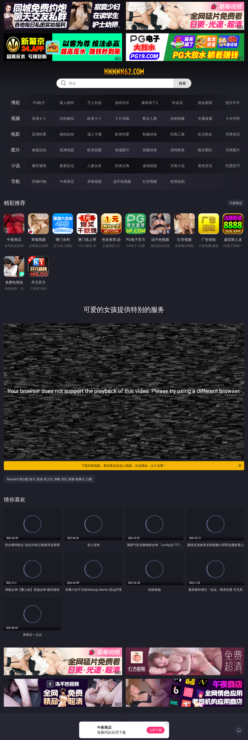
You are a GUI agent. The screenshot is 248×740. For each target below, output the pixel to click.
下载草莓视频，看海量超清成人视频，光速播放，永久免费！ (161, 465)
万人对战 (94, 102)
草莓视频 (94, 181)
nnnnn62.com (124, 71)
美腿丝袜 (150, 149)
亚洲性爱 (39, 134)
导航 (15, 181)
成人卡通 (94, 134)
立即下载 (155, 730)
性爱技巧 (233, 165)
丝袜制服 (177, 118)
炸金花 (177, 102)
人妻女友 (94, 165)
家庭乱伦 (67, 165)
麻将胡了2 (149, 102)
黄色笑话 (205, 165)
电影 (15, 134)
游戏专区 (122, 102)
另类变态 (233, 134)
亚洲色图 (67, 149)
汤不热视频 (122, 181)
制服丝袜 (150, 134)
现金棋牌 (205, 102)
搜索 (182, 83)
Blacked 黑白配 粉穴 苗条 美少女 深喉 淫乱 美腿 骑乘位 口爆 (49, 479)
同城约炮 (39, 181)
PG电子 (39, 102)
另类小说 (177, 165)
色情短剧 (177, 181)
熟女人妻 (150, 118)
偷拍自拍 (67, 134)
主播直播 (205, 118)
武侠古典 (122, 165)
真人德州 (67, 102)
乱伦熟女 (205, 134)
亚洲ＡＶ (39, 118)
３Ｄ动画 (122, 118)
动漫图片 (122, 149)
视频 (15, 118)
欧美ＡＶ (94, 118)
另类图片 (233, 149)
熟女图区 (205, 149)
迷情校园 (150, 165)
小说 (15, 165)
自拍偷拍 (67, 118)
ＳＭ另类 (233, 118)
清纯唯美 (177, 149)
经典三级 (177, 134)
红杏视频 (150, 181)
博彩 (15, 102)
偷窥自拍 (39, 149)
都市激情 (39, 165)
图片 (15, 150)
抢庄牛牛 (233, 102)
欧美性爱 (122, 134)
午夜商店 (67, 181)
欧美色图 (94, 149)
